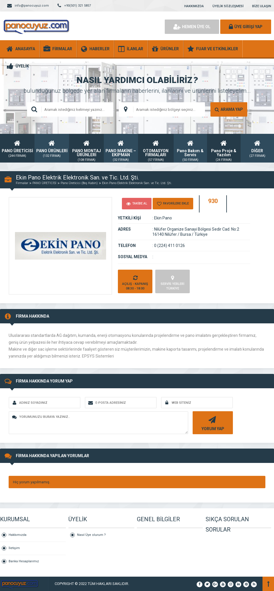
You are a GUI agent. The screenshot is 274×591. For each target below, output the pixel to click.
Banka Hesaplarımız (24, 561)
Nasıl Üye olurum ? (91, 535)
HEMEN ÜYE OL (191, 27)
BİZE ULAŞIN (261, 6)
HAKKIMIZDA (194, 6)
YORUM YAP (212, 423)
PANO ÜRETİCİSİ (44, 183)
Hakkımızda (17, 535)
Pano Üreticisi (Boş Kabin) (79, 183)
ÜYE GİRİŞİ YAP (245, 27)
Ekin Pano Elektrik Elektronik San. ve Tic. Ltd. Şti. (137, 183)
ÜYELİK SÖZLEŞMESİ (228, 6)
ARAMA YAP (229, 109)
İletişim (14, 548)
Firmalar (22, 183)
